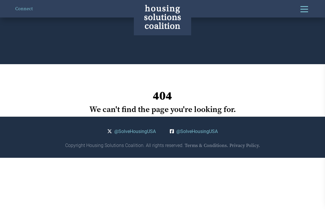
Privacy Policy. (244, 145)
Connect (24, 9)
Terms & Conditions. (206, 145)
